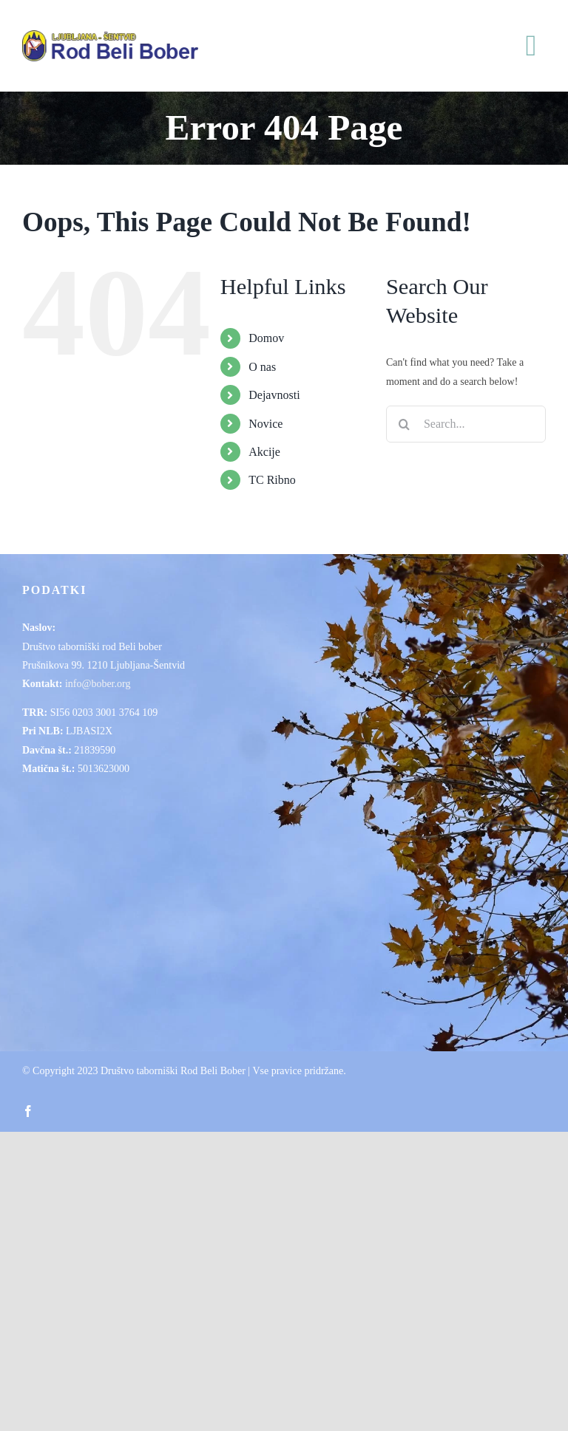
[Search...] (466, 424)
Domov (266, 338)
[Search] (404, 424)
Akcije (264, 451)
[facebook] (28, 1111)
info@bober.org (97, 683)
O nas (262, 367)
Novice (265, 423)
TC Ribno (272, 480)
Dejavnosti (274, 395)
